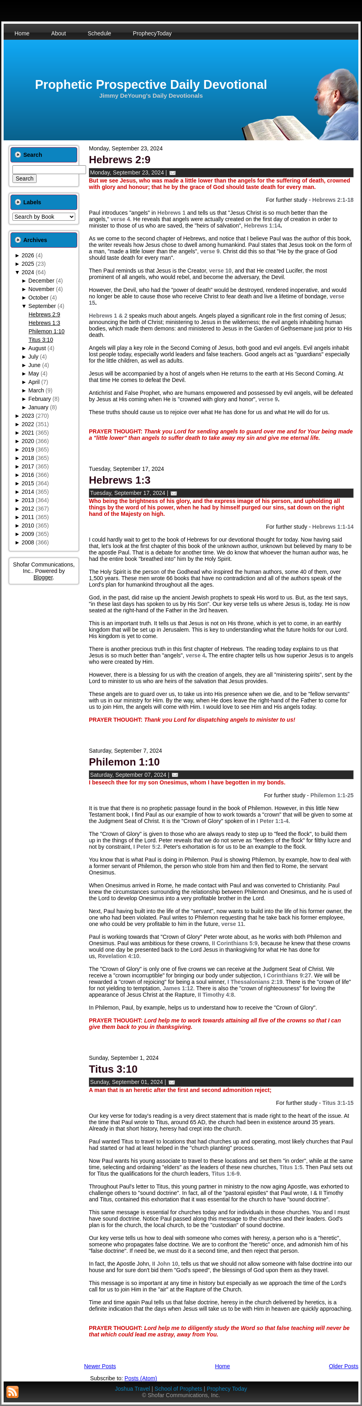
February (40, 399)
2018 (28, 458)
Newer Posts (100, 1366)
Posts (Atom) (141, 1378)
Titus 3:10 (41, 340)
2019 (28, 449)
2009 (28, 534)
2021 (28, 432)
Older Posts (343, 1366)
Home (222, 1366)
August (37, 348)
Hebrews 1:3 (44, 323)
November (42, 289)
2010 (28, 525)
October (39, 297)
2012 (28, 508)
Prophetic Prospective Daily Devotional (151, 85)
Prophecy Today (227, 1388)
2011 (28, 517)
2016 (28, 475)
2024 (28, 272)
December (42, 280)
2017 (28, 466)
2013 (28, 500)
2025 (28, 264)
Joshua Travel (132, 1388)
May (34, 373)
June (35, 365)
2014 (28, 492)
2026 (28, 255)
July (34, 356)
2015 (28, 483)
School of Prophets (178, 1388)
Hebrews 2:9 (44, 314)
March (36, 390)
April (34, 382)
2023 (28, 416)
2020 (28, 441)
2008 (28, 542)
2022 (28, 424)
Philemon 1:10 (47, 331)
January (39, 407)
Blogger (42, 577)
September (42, 306)
